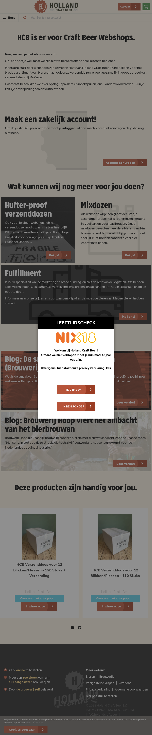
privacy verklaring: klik (95, 368)
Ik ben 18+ (73, 389)
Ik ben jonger (73, 406)
